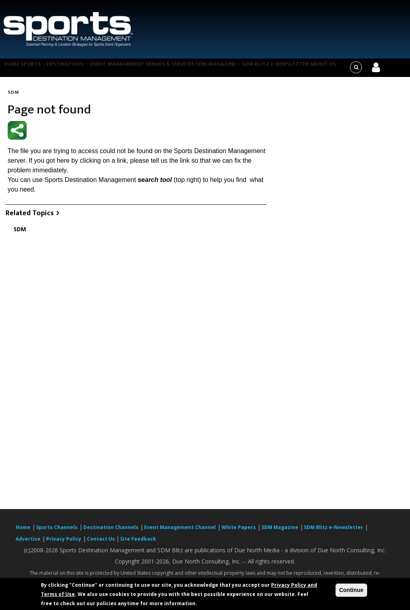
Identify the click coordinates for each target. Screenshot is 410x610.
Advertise (28, 543)
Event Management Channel (180, 532)
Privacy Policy (63, 543)
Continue (351, 590)
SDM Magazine (238, 69)
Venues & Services (187, 69)
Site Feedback (138, 543)
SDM (13, 97)
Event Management (130, 69)
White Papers (238, 532)
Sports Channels (57, 532)
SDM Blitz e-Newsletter (297, 69)
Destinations (77, 69)
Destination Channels (111, 532)
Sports (39, 69)
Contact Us (101, 543)
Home (13, 69)
